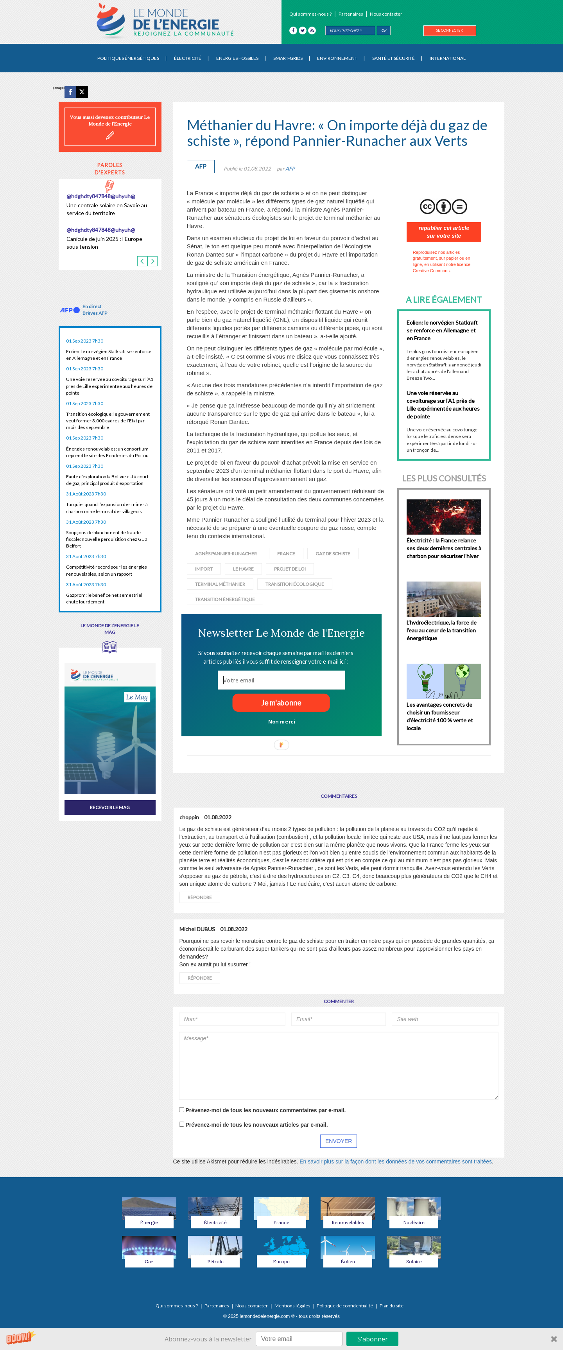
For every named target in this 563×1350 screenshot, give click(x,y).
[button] (281, 633)
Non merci (281, 721)
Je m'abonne (281, 702)
